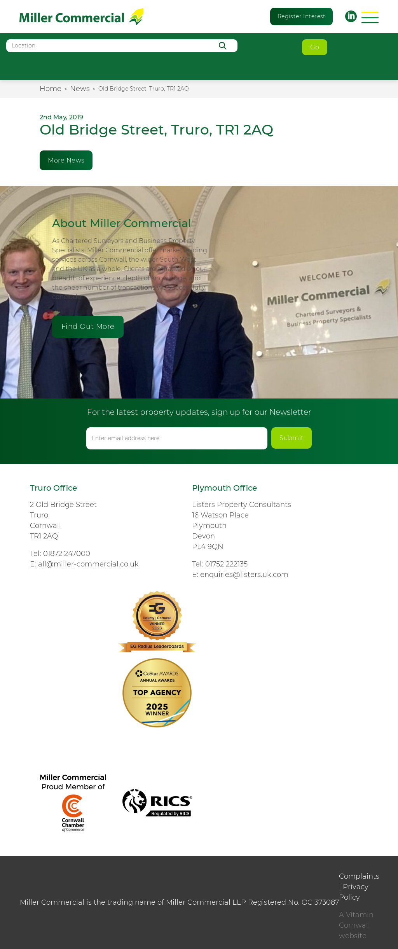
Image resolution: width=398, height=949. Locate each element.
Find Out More (88, 326)
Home (50, 88)
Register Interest (302, 16)
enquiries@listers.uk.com (244, 574)
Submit (291, 438)
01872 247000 (66, 553)
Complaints (359, 876)
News (80, 88)
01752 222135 (226, 564)
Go (314, 47)
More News (66, 160)
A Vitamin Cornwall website (356, 925)
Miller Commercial (81, 16)
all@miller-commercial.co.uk (88, 564)
